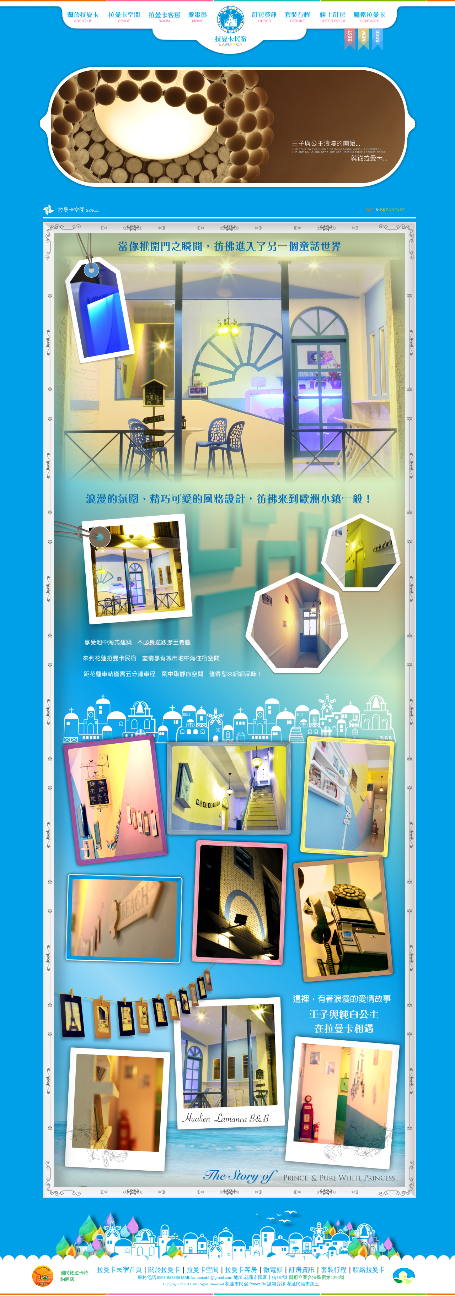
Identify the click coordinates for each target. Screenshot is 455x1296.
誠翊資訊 (276, 1283)
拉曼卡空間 (203, 1269)
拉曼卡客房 (241, 1269)
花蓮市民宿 (236, 1283)
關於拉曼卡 (164, 1269)
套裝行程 (334, 1269)
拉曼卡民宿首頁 (119, 1269)
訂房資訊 (302, 1269)
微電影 (273, 1269)
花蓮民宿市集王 (303, 1283)
